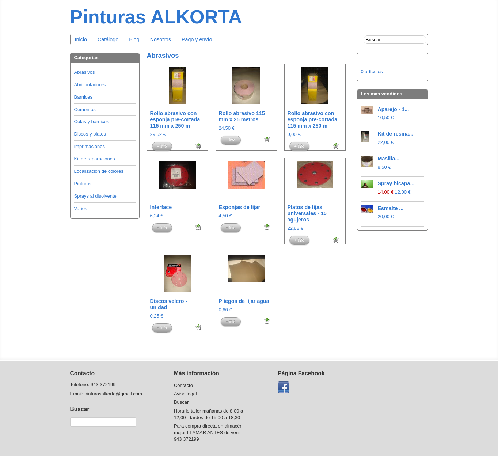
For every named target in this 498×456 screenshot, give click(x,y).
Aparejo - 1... (393, 109)
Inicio (81, 39)
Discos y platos (90, 134)
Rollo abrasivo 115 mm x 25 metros (242, 116)
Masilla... (389, 159)
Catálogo (108, 39)
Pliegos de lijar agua (244, 301)
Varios (80, 208)
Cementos (85, 109)
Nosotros (160, 39)
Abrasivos (84, 72)
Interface (161, 207)
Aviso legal (185, 393)
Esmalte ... (391, 208)
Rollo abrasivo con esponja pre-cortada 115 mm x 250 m (175, 119)
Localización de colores (98, 171)
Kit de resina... (396, 134)
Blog (134, 39)
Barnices (83, 97)
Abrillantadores (90, 84)
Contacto (183, 385)
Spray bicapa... (396, 183)
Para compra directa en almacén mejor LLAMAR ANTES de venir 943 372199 (208, 432)
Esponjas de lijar (240, 207)
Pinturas (83, 183)
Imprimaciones (89, 146)
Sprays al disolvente (95, 196)
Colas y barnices (91, 121)
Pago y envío (197, 39)
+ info (162, 146)
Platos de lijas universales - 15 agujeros (307, 213)
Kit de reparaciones (94, 159)
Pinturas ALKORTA (156, 16)
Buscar (181, 402)
